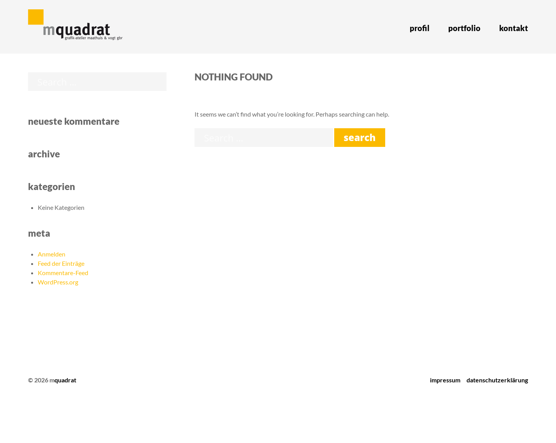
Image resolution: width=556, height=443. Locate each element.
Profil (420, 28)
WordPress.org (58, 282)
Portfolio (464, 28)
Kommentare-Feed (63, 272)
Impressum (445, 380)
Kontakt (513, 28)
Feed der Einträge (61, 263)
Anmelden (51, 254)
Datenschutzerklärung (497, 380)
